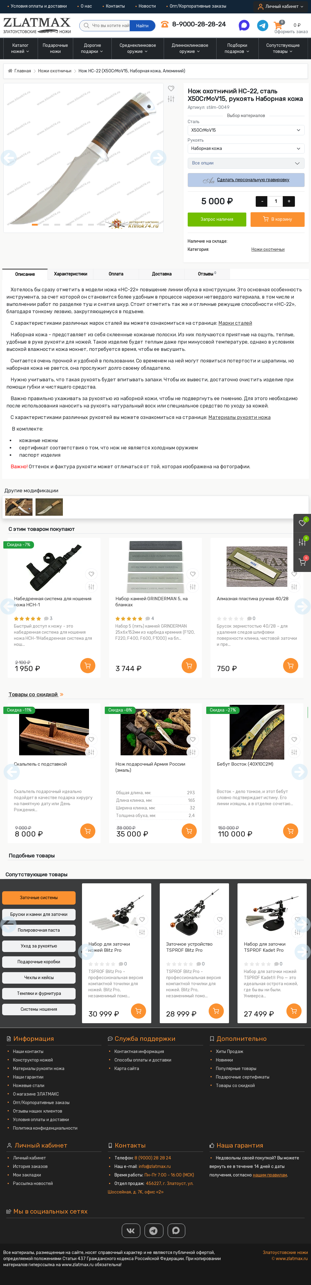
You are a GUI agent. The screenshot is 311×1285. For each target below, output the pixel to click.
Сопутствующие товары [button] (283, 48)
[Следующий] (299, 772)
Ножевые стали (29, 1085)
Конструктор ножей (33, 1060)
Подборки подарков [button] (237, 48)
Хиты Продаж (229, 1051)
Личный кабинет (29, 1158)
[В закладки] (171, 88)
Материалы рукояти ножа (239, 417)
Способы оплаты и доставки (143, 1060)
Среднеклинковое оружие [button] (138, 48)
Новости (145, 6)
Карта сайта (126, 1068)
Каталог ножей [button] (20, 48)
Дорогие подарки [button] (92, 48)
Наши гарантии (28, 1077)
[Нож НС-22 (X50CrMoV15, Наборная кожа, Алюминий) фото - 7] (102, 225)
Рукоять (196, 140)
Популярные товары (236, 1068)
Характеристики (70, 274)
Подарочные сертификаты (242, 1077)
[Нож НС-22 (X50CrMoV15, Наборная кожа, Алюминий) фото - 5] (80, 225)
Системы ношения (39, 1009)
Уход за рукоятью (39, 946)
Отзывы (207, 274)
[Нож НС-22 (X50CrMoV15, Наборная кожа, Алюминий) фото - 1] (35, 225)
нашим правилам (270, 1175)
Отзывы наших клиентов (37, 1111)
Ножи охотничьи (268, 249)
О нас (84, 6)
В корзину (277, 219)
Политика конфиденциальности (45, 1128)
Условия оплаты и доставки (37, 6)
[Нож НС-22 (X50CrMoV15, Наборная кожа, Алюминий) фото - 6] (91, 225)
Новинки (224, 1060)
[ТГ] (154, 1231)
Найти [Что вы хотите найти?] (142, 26)
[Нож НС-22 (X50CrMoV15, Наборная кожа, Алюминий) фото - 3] (57, 225)
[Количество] (275, 201)
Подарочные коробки (39, 962)
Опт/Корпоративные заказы (196, 6)
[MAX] (176, 1231)
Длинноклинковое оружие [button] (190, 48)
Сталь (194, 121)
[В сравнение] (171, 99)
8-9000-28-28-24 (193, 24)
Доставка (162, 274)
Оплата (116, 274)
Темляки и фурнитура (39, 993)
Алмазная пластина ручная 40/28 (253, 598)
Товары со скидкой (235, 1085)
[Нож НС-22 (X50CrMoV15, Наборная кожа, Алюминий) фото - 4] (68, 225)
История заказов (30, 1166)
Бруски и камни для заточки (38, 914)
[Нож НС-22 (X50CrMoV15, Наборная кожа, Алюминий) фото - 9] (125, 225)
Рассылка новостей (33, 1183)
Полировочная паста (39, 930)
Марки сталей (235, 323)
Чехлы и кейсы (39, 977)
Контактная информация (139, 1051)
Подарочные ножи (55, 48)
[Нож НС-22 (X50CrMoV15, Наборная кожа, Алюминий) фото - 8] (113, 225)
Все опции (203, 163)
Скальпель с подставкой (40, 764)
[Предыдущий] (11, 772)
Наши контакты (28, 1051)
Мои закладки (27, 1175)
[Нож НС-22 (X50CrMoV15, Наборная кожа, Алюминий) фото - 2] (46, 225)
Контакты (114, 6)
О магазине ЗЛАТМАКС (36, 1094)
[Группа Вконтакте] (131, 1231)
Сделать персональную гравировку (246, 180)
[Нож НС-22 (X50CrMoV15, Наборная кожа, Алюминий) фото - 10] (136, 225)
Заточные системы (39, 897)
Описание (25, 274)
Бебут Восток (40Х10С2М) (245, 764)
